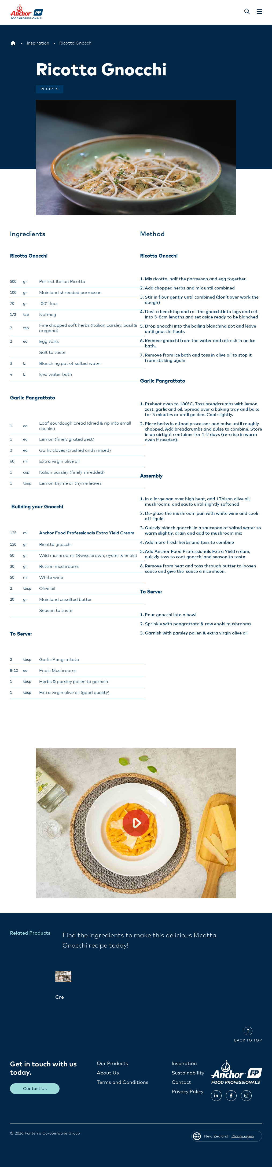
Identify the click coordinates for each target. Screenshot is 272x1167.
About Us (108, 1072)
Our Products (112, 1063)
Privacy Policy (187, 1091)
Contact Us (35, 1089)
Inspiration (184, 1063)
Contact (181, 1082)
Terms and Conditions (122, 1082)
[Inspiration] (38, 43)
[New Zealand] (13, 43)
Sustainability (188, 1072)
